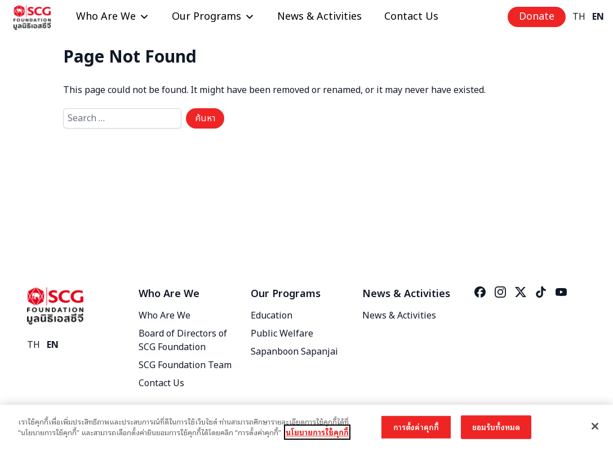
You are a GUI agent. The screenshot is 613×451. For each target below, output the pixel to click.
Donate (536, 16)
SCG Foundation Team (185, 365)
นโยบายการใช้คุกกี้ (317, 432)
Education (271, 315)
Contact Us (411, 16)
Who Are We (112, 17)
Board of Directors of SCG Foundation (183, 340)
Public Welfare (282, 334)
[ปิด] (595, 426)
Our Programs (213, 17)
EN (598, 17)
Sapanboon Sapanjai (294, 352)
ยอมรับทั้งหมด (496, 427)
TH (578, 17)
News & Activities (319, 16)
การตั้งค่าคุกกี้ (416, 427)
